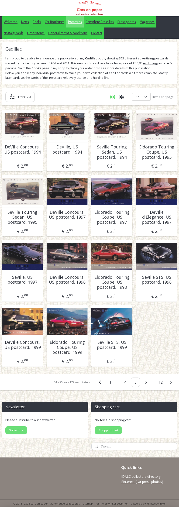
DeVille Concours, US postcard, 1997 (67, 215)
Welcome (10, 22)
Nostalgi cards (13, 33)
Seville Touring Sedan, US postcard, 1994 (112, 152)
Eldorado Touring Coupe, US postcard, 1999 (67, 347)
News (25, 22)
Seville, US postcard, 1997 (22, 280)
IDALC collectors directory (141, 476)
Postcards (75, 22)
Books (37, 22)
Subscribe (16, 430)
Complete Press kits (100, 22)
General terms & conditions (67, 33)
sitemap (88, 503)
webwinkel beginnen (115, 503)
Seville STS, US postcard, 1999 (112, 345)
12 (160, 382)
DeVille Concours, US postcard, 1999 (22, 345)
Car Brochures (54, 22)
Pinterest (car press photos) (142, 481)
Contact (96, 33)
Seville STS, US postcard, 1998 (157, 280)
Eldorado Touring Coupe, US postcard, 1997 (112, 217)
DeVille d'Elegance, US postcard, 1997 (157, 217)
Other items (36, 33)
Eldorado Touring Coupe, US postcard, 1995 (156, 152)
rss (97, 503)
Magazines (147, 22)
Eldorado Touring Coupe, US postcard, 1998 (112, 282)
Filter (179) (20, 97)
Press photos (126, 22)
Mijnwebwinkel (156, 503)
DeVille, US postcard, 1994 (67, 149)
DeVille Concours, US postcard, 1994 (22, 149)
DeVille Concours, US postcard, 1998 (67, 280)
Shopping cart (108, 430)
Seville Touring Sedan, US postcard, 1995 (22, 217)
